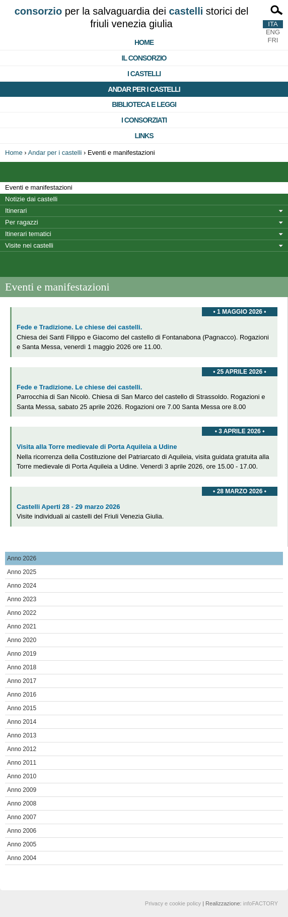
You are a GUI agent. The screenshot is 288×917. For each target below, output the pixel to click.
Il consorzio (144, 58)
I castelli (144, 74)
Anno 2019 (21, 653)
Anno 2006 (21, 830)
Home (144, 42)
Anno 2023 (21, 599)
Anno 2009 (21, 789)
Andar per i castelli (144, 89)
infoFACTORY (260, 903)
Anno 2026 (21, 558)
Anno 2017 (21, 680)
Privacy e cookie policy (173, 903)
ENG (273, 32)
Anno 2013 (21, 735)
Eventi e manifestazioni (39, 187)
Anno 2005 (21, 844)
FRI (273, 40)
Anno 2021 (21, 626)
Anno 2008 (21, 803)
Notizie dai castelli (31, 199)
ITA (272, 24)
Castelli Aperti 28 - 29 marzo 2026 (68, 506)
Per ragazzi (21, 222)
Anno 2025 (21, 572)
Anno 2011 (21, 762)
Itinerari (16, 210)
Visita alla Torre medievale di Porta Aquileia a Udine (97, 446)
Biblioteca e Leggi (144, 104)
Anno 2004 (21, 858)
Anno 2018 (21, 667)
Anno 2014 (21, 721)
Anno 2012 (21, 749)
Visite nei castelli (29, 245)
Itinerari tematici (28, 234)
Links (144, 136)
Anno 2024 (21, 585)
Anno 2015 (21, 708)
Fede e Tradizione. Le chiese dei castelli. (79, 327)
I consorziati (144, 120)
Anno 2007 (21, 817)
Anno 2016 (21, 694)
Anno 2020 (21, 640)
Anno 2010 (21, 776)
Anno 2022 (21, 612)
